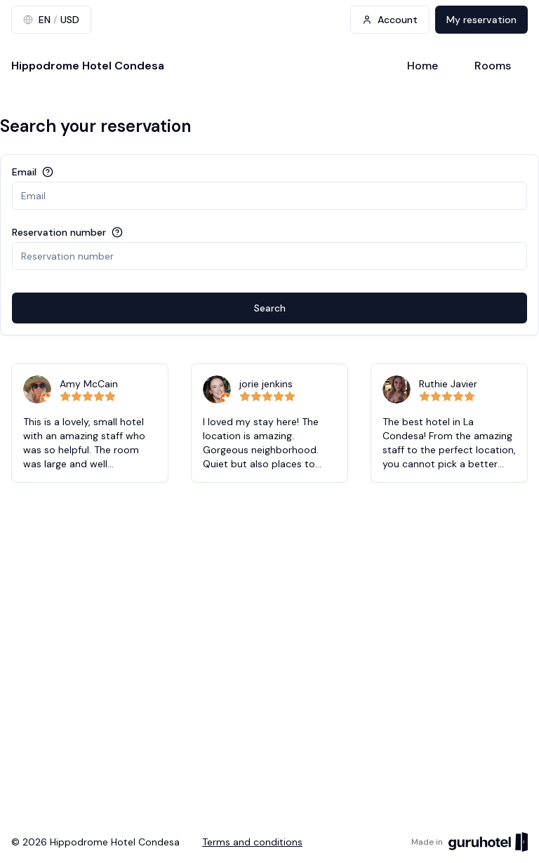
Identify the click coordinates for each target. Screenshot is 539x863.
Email (24, 172)
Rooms (492, 65)
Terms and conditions (252, 842)
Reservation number (59, 232)
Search (270, 308)
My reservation (481, 19)
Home (422, 65)
